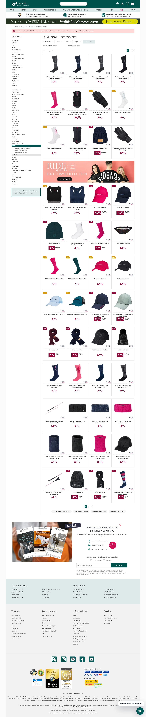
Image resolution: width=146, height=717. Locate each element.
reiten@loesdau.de (78, 693)
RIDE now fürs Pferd (20, 152)
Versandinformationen (80, 636)
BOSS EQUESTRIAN (18, 54)
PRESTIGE (15, 139)
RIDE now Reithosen (20, 150)
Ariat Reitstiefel (109, 592)
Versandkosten (40, 705)
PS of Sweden (16, 141)
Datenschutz (77, 620)
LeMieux (14, 112)
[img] (132, 5)
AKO (13, 45)
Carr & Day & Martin (18, 58)
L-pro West (15, 110)
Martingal (45, 595)
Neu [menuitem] (111, 10)
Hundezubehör (16, 623)
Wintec (14, 182)
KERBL (14, 103)
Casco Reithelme (109, 589)
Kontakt (44, 618)
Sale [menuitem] (121, 10)
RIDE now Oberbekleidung (22, 148)
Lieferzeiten (76, 633)
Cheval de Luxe (16, 65)
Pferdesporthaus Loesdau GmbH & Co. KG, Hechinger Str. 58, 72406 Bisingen (75, 710)
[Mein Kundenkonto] (122, 5)
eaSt (13, 72)
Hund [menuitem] (35, 10)
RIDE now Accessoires (21, 155)
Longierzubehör (16, 618)
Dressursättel (15, 595)
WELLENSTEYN (16, 177)
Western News (97, 560)
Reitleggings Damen (17, 597)
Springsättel (46, 597)
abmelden (86, 575)
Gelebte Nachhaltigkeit (49, 626)
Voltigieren (14, 628)
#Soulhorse (15, 164)
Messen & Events (47, 636)
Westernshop (15, 615)
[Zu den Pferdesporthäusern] (117, 3)
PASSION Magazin (47, 628)
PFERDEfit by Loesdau (18, 135)
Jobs (43, 633)
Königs (14, 108)
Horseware (15, 92)
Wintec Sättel (77, 597)
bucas (14, 56)
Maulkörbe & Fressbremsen (51, 589)
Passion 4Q (15, 130)
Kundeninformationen (80, 631)
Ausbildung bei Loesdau (49, 631)
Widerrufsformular (79, 641)
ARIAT (14, 47)
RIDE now (15, 146)
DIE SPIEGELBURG (17, 67)
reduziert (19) (72, 46)
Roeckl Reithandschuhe (111, 595)
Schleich (14, 159)
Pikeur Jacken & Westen (80, 595)
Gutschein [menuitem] (99, 10)
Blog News (109, 560)
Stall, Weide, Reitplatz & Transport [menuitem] (75, 10)
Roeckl (14, 157)
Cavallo (14, 63)
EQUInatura (15, 81)
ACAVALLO (15, 41)
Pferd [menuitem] (12, 10)
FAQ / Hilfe (76, 628)
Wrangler (15, 184)
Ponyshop (14, 631)
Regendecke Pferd (17, 592)
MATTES (14, 119)
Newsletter (107, 623)
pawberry (15, 132)
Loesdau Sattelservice (110, 618)
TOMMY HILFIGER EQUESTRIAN (21, 170)
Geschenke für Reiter (18, 620)
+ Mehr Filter (89, 42)
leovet (14, 114)
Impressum (76, 618)
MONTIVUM (15, 121)
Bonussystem (46, 620)
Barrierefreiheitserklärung (81, 623)
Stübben (14, 168)
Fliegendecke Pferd (17, 589)
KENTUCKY (15, 99)
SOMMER (15, 161)
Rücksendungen (78, 626)
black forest (15, 52)
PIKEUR (14, 137)
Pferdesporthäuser (48, 615)
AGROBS (14, 43)
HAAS (13, 88)
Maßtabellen (108, 620)
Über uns (45, 623)
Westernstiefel (46, 592)
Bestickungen (108, 615)
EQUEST (14, 79)
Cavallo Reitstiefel (78, 589)
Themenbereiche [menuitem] (50, 10)
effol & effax (15, 74)
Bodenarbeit (15, 639)
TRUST (14, 173)
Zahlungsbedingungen (80, 639)
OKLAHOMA (15, 126)
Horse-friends (16, 90)
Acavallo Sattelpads (110, 597)
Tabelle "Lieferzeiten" (86, 707)
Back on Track (16, 49)
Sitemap (75, 644)
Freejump (15, 85)
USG (13, 175)
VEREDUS (15, 179)
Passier (14, 128)
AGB (74, 615)
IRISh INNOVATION (18, 94)
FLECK (14, 83)
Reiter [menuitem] (23, 10)
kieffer (14, 106)
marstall (14, 117)
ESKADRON (15, 76)
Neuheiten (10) (48, 46)
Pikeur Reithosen (78, 592)
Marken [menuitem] (133, 10)
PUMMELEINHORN (17, 144)
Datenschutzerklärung (103, 573)
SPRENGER (15, 166)
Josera (14, 96)
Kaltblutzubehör (16, 636)
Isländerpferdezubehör (18, 633)
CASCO (14, 61)
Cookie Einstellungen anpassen (89, 713)
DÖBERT (14, 70)
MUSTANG (15, 123)
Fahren (13, 626)
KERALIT (14, 101)
